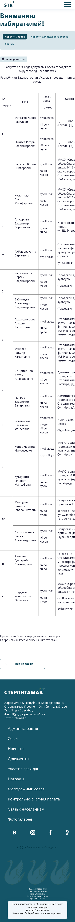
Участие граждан (24, 769)
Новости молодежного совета (49, 36)
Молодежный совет (26, 789)
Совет (13, 738)
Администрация (23, 728)
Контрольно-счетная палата (34, 799)
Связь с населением (26, 809)
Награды (16, 779)
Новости (16, 748)
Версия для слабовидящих (37, 847)
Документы (18, 758)
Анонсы (9, 44)
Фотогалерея (20, 819)
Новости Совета (15, 36)
